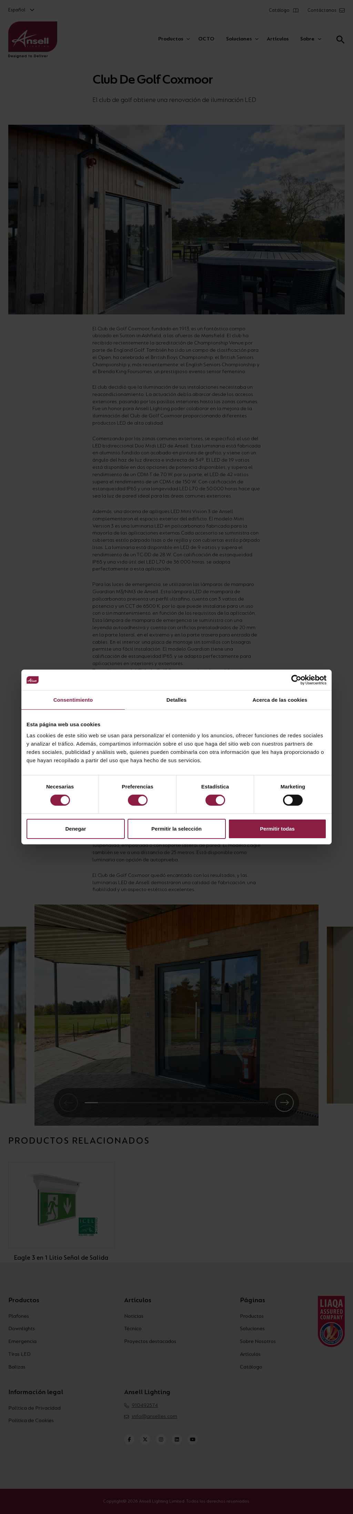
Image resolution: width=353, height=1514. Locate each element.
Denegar (75, 829)
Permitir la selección (176, 829)
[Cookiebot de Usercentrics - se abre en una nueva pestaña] (296, 680)
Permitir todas (277, 829)
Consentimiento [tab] (73, 700)
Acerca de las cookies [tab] (280, 700)
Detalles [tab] (176, 700)
